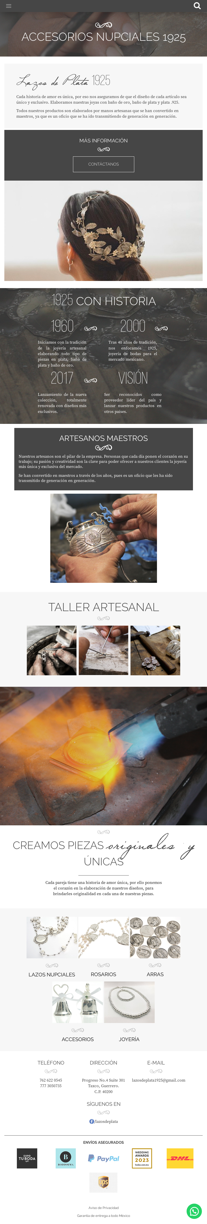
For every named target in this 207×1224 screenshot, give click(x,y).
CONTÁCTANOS (103, 164)
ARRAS (155, 974)
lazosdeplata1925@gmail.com (158, 1080)
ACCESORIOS (78, 1039)
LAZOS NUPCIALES (52, 975)
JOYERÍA (129, 1039)
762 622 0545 (51, 1080)
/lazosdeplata (103, 1121)
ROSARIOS (103, 974)
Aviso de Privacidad (104, 1208)
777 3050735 (51, 1085)
